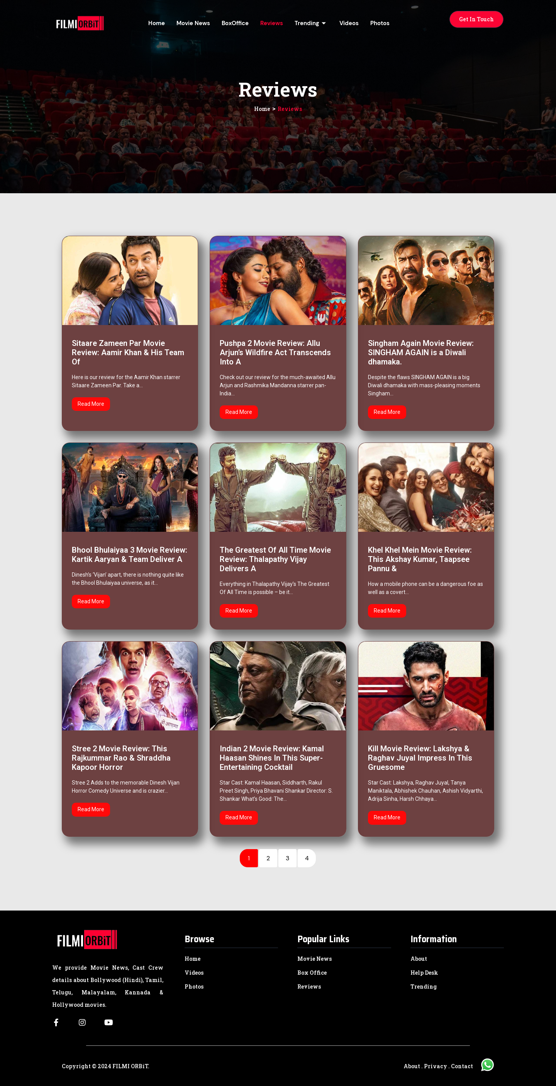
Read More (91, 404)
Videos (349, 23)
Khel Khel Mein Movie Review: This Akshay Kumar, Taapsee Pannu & (420, 559)
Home (156, 23)
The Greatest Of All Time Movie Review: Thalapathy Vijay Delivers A (275, 559)
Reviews (271, 23)
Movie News (193, 23)
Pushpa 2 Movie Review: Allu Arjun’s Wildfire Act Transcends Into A (275, 352)
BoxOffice (235, 23)
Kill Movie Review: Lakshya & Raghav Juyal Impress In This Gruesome (420, 758)
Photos (380, 23)
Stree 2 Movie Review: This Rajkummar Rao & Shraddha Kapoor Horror (121, 758)
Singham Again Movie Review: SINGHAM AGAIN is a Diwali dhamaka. (421, 352)
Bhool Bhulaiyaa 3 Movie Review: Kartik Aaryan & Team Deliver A (129, 554)
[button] (476, 19)
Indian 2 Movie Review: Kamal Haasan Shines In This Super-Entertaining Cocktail (272, 758)
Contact (462, 1066)
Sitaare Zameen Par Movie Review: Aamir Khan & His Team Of (128, 352)
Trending (311, 23)
